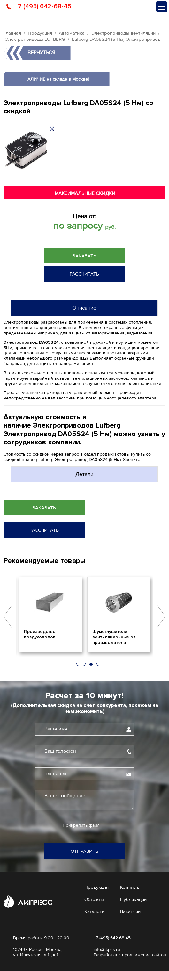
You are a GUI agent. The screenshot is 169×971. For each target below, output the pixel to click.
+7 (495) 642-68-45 (42, 6)
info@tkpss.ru (107, 949)
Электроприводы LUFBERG (35, 39)
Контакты (130, 887)
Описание (84, 308)
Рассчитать (84, 274)
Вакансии (130, 911)
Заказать (84, 256)
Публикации (133, 899)
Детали (84, 474)
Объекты (94, 899)
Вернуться (41, 52)
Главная (12, 33)
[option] (50, 614)
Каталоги (94, 911)
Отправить (84, 851)
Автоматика (72, 33)
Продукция (40, 33)
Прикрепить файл (81, 825)
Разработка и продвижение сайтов (130, 955)
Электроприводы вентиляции (123, 33)
